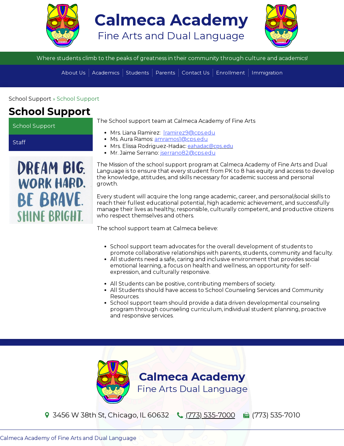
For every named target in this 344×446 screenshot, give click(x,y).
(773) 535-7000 (210, 415)
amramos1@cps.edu (181, 139)
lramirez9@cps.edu (189, 133)
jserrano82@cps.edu (188, 153)
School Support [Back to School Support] (30, 99)
